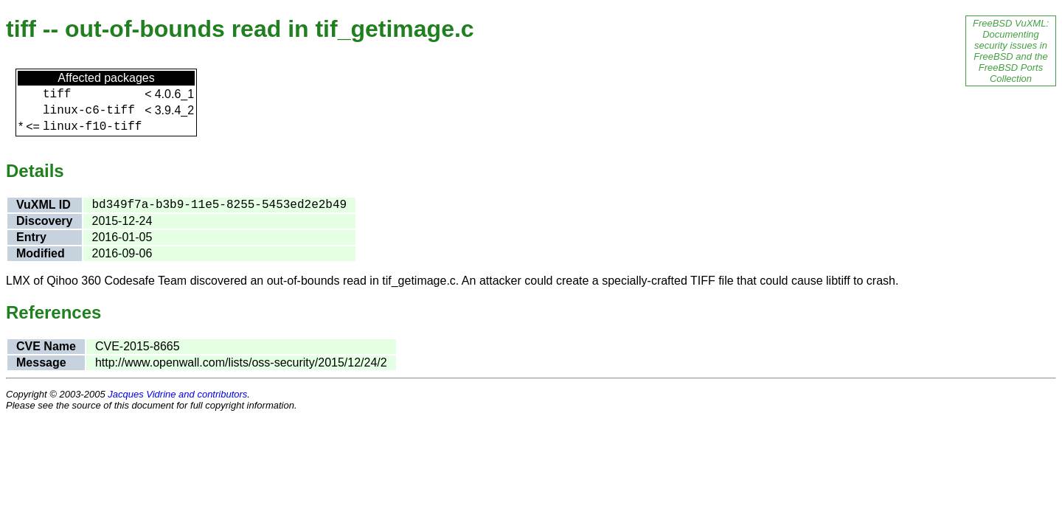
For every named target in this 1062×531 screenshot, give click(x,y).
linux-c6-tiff (89, 110)
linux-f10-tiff (92, 126)
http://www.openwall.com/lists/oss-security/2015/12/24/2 (241, 362)
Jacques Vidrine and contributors (177, 394)
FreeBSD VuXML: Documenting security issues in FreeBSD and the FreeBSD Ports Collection (1011, 51)
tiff (57, 94)
